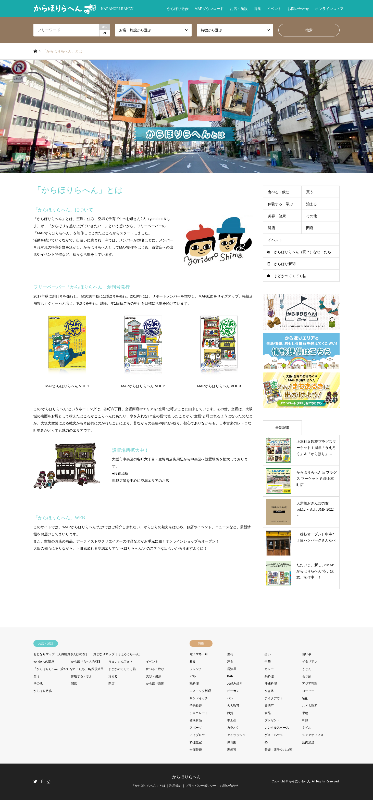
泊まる (311, 204)
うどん (306, 669)
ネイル (306, 727)
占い (268, 654)
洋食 (230, 661)
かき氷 (269, 691)
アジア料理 (309, 683)
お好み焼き (234, 683)
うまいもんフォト (120, 661)
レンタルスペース (277, 727)
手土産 (231, 720)
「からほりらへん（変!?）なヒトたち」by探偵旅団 (68, 669)
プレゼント (272, 720)
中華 (268, 661)
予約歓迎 (196, 705)
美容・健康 (277, 216)
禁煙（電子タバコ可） (280, 750)
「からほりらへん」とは (148, 786)
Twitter (35, 781)
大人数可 (233, 705)
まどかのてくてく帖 (290, 276)
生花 (230, 654)
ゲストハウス (274, 735)
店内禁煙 (308, 742)
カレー (269, 669)
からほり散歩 (178, 9)
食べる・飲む (278, 192)
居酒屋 (231, 669)
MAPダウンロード (209, 9)
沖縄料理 (271, 683)
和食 (193, 661)
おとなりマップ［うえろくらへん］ (117, 654)
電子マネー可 (199, 654)
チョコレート (199, 713)
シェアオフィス (313, 735)
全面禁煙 (196, 750)
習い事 (306, 654)
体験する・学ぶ (280, 204)
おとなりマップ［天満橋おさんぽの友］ (61, 654)
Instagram (48, 781)
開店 (271, 228)
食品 (268, 713)
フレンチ (196, 669)
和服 (305, 720)
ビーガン (233, 691)
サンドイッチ (199, 698)
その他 (311, 216)
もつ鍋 (306, 676)
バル (193, 676)
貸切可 (269, 705)
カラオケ (233, 727)
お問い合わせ (298, 9)
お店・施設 (239, 9)
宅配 (305, 698)
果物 (305, 713)
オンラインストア (329, 9)
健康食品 (196, 720)
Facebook (42, 781)
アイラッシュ (236, 735)
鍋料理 (269, 676)
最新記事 (282, 427)
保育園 (231, 742)
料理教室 (196, 742)
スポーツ (196, 727)
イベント (274, 9)
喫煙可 (231, 750)
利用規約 (175, 786)
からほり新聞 (284, 264)
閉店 (309, 228)
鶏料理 (194, 683)
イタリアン (309, 661)
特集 (257, 9)
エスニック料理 (200, 691)
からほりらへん (186, 777)
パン (230, 698)
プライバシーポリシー (200, 786)
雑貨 (230, 713)
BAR (230, 676)
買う (309, 192)
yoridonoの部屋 (43, 661)
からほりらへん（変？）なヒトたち (302, 252)
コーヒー (308, 691)
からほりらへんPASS (85, 661)
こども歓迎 (309, 705)
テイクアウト (274, 698)
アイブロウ (197, 735)
